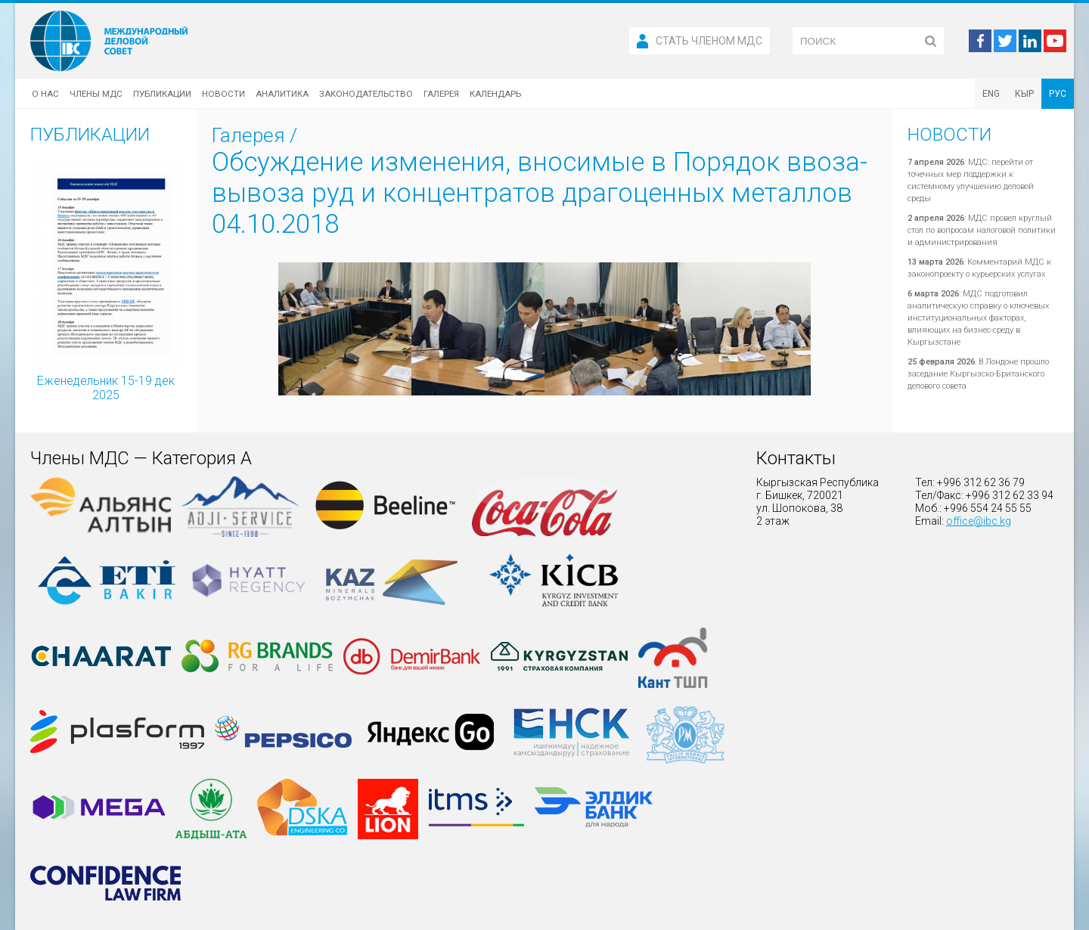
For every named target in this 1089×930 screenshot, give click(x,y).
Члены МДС (96, 93)
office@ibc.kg (978, 521)
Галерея (441, 93)
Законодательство (366, 93)
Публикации (162, 93)
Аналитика (282, 93)
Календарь (495, 93)
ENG (991, 93)
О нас (45, 93)
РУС (1057, 93)
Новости (223, 93)
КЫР (1024, 93)
